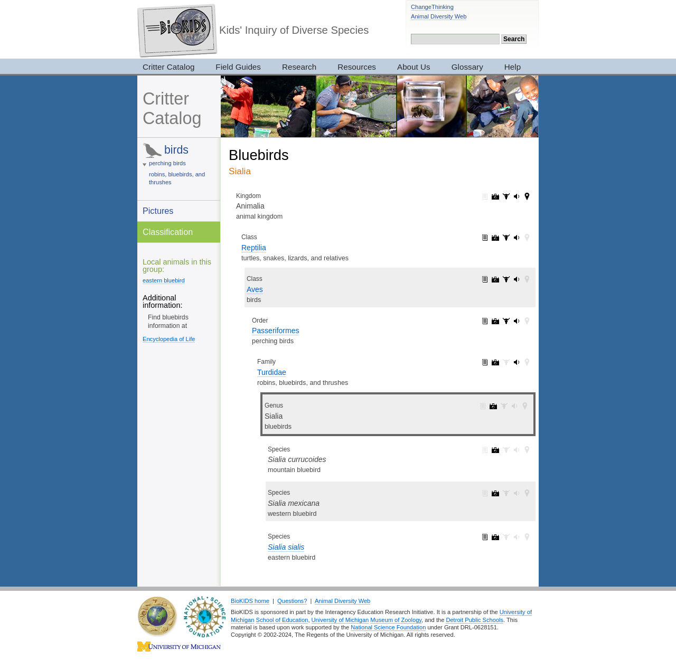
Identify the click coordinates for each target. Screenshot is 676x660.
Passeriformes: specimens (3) (506, 321)
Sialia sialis (286, 547)
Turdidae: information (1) (485, 362)
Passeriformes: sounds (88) (516, 321)
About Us (413, 66)
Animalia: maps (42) (527, 196)
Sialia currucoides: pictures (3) (495, 450)
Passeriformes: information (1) (485, 321)
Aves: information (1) (485, 279)
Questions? (292, 601)
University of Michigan (340, 620)
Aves (255, 289)
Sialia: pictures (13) (493, 406)
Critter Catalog (168, 66)
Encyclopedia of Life (169, 339)
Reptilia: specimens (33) (506, 237)
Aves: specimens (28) (506, 279)
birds (176, 150)
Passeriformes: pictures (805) (495, 321)
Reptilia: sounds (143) (516, 237)
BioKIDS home (250, 601)
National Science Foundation (388, 627)
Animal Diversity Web (438, 16)
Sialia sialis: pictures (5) (495, 537)
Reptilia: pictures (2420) (495, 237)
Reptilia (253, 247)
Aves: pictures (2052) (495, 279)
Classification (168, 232)
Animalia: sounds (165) (516, 196)
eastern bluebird (164, 280)
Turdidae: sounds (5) (516, 362)
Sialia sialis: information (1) (485, 537)
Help (512, 66)
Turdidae (271, 372)
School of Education (282, 620)
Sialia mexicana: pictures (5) (495, 493)
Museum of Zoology (395, 620)
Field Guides (238, 66)
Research (299, 66)
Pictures (158, 210)
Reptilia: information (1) (485, 237)
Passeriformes (275, 330)
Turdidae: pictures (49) (495, 362)
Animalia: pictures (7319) (495, 196)
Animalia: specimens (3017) (506, 196)
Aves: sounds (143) (516, 279)
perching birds (167, 163)
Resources (356, 66)
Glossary (467, 66)
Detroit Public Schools (474, 620)
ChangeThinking (432, 7)
